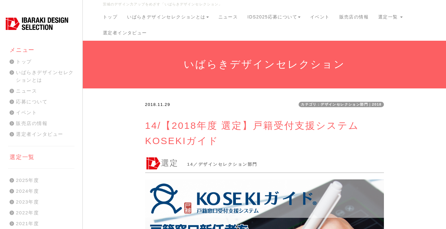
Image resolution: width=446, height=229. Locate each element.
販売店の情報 (354, 16)
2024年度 (27, 191)
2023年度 (27, 202)
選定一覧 (390, 16)
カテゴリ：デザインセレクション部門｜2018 (341, 104)
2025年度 (27, 180)
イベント (320, 16)
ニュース (228, 16)
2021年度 (27, 223)
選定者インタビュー (125, 32)
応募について (31, 101)
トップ (110, 16)
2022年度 (27, 212)
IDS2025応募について (274, 16)
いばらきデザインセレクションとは (168, 16)
